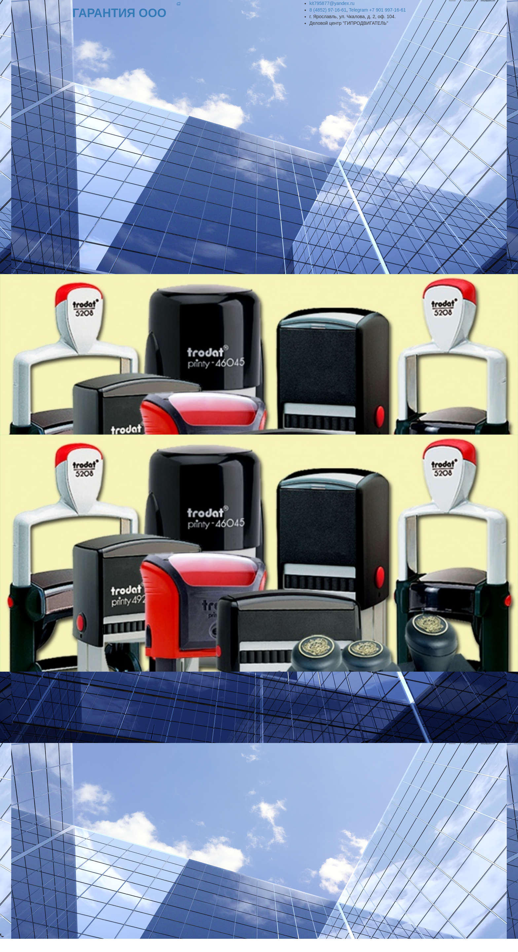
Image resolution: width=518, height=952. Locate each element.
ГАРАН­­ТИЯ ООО (121, 13)
